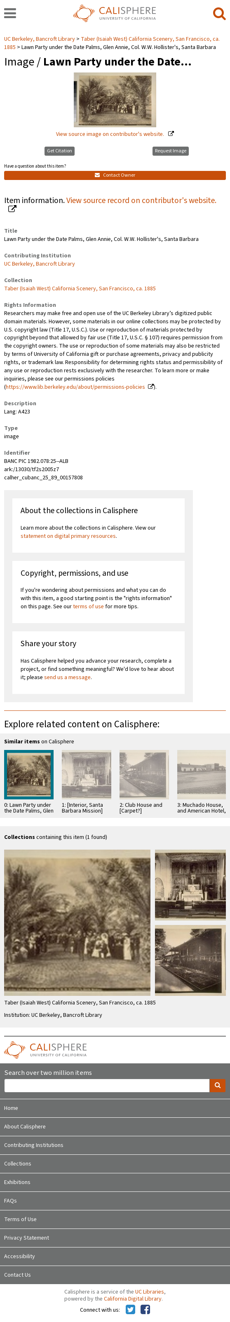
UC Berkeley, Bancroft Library (40, 39)
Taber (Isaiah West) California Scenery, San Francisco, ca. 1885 (80, 289)
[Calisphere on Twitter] (130, 1310)
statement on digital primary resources (68, 536)
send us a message (67, 677)
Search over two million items (48, 1073)
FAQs (10, 1201)
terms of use (88, 607)
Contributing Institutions (33, 1145)
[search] (219, 14)
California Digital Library (133, 1299)
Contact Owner (115, 175)
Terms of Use (20, 1219)
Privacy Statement (26, 1238)
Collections (17, 1164)
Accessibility (19, 1256)
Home (11, 1108)
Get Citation (59, 150)
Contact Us (17, 1275)
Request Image (170, 150)
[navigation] (10, 14)
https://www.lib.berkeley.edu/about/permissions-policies (75, 387)
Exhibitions (17, 1182)
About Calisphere (25, 1127)
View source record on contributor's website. (141, 200)
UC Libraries (149, 1292)
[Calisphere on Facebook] (145, 1310)
